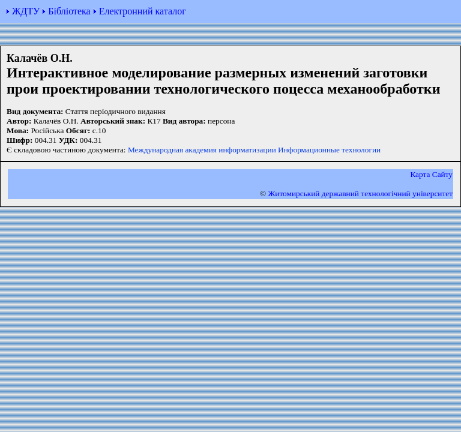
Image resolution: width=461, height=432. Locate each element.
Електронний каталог (142, 11)
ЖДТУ (26, 11)
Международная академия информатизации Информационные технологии (254, 149)
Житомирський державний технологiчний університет (360, 193)
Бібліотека (69, 11)
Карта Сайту (431, 174)
